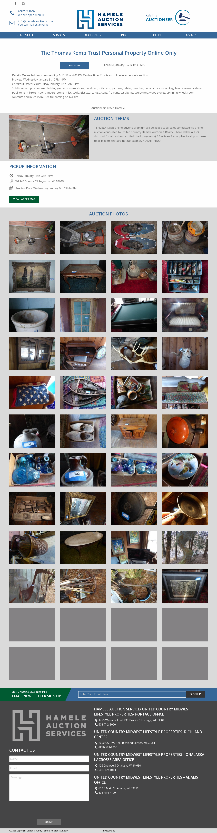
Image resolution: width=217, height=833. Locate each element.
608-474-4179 (105, 793)
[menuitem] (25, 35)
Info (124, 35)
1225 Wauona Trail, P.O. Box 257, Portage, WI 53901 (129, 720)
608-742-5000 (105, 724)
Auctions (91, 35)
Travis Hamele (115, 108)
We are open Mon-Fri (31, 13)
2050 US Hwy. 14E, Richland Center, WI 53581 (124, 743)
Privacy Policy (108, 830)
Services (59, 35)
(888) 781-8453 (105, 747)
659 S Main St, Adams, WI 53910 (116, 788)
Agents (191, 35)
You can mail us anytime (35, 23)
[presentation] (35, 810)
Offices (158, 35)
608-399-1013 (105, 770)
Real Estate (25, 35)
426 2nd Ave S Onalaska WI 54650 (117, 765)
